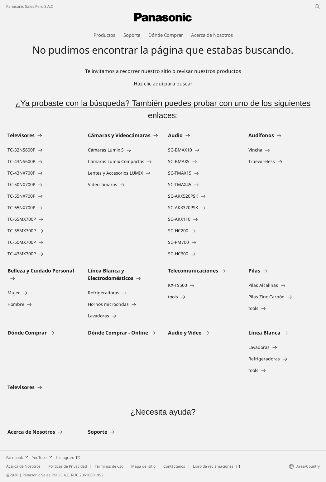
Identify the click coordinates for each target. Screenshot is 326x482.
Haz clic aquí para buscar (163, 83)
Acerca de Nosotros (23, 466)
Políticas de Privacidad (67, 466)
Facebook (17, 457)
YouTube (42, 457)
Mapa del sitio (143, 466)
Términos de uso (109, 466)
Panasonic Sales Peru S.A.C (29, 6)
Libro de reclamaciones (216, 466)
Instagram (68, 457)
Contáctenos (174, 466)
